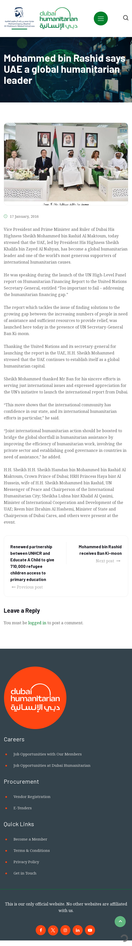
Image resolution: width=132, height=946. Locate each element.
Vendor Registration (32, 796)
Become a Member (30, 839)
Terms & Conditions (32, 850)
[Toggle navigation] (101, 18)
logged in (37, 623)
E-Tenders (23, 807)
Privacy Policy (26, 861)
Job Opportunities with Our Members (48, 753)
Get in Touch (25, 873)
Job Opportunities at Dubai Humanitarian (52, 765)
